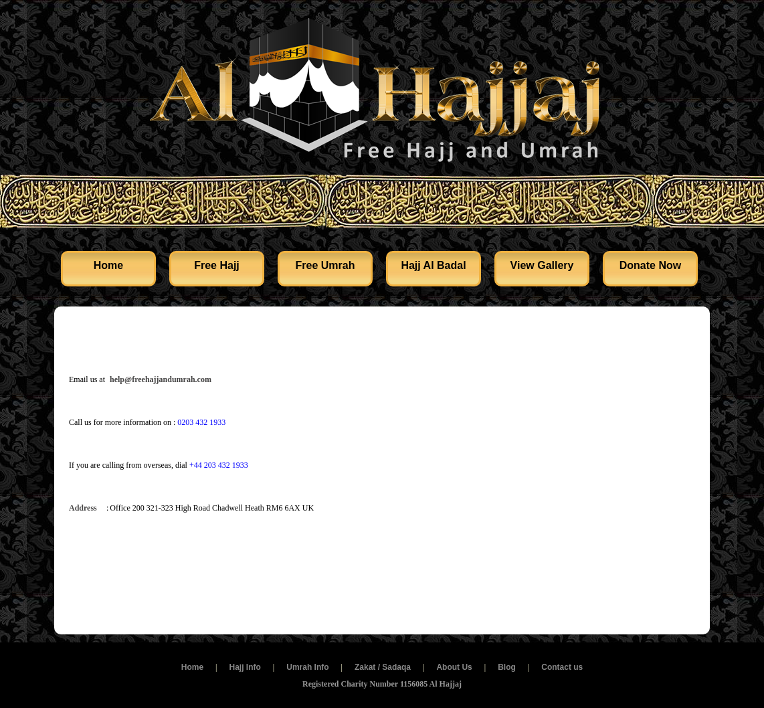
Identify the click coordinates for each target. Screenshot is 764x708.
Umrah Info (307, 667)
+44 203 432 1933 (218, 465)
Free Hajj (217, 265)
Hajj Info (244, 667)
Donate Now (650, 265)
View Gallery (542, 265)
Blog (507, 667)
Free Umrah (325, 265)
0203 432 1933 (201, 422)
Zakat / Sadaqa (383, 667)
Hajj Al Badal (433, 265)
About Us (454, 667)
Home (108, 265)
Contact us (562, 667)
